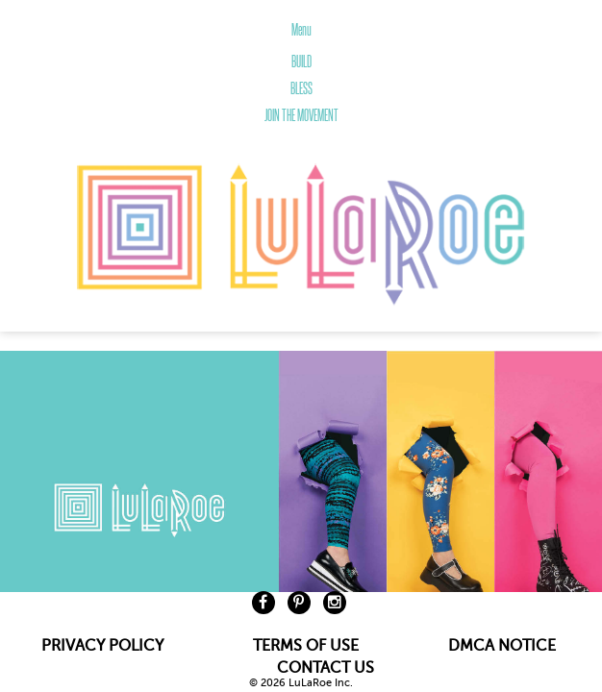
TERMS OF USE (306, 646)
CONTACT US (325, 668)
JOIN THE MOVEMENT (301, 115)
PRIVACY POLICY (102, 646)
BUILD (301, 61)
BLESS (301, 88)
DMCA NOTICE (502, 646)
